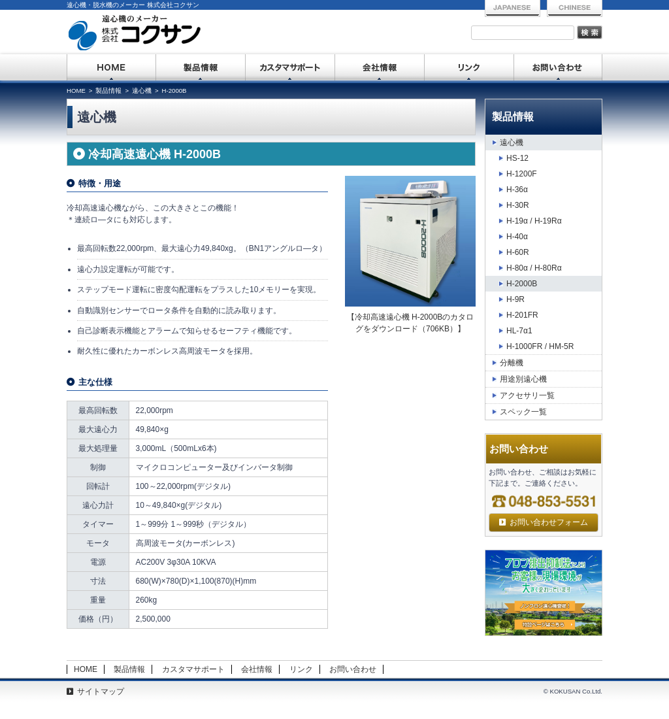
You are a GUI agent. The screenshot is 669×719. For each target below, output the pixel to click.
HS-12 (517, 158)
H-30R (517, 205)
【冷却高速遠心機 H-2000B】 (410, 322)
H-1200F (521, 173)
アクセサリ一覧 (527, 395)
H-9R (515, 299)
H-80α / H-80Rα (534, 268)
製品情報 (201, 67)
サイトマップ (100, 691)
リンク (469, 67)
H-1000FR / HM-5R (540, 346)
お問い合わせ (558, 67)
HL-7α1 (519, 330)
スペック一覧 (523, 411)
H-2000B (521, 283)
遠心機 (511, 142)
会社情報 (380, 67)
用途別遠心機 (523, 379)
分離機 (511, 362)
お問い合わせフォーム (549, 522)
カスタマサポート (290, 67)
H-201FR (522, 315)
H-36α (517, 189)
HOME (111, 67)
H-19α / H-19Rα (534, 221)
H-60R (517, 252)
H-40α (517, 236)
